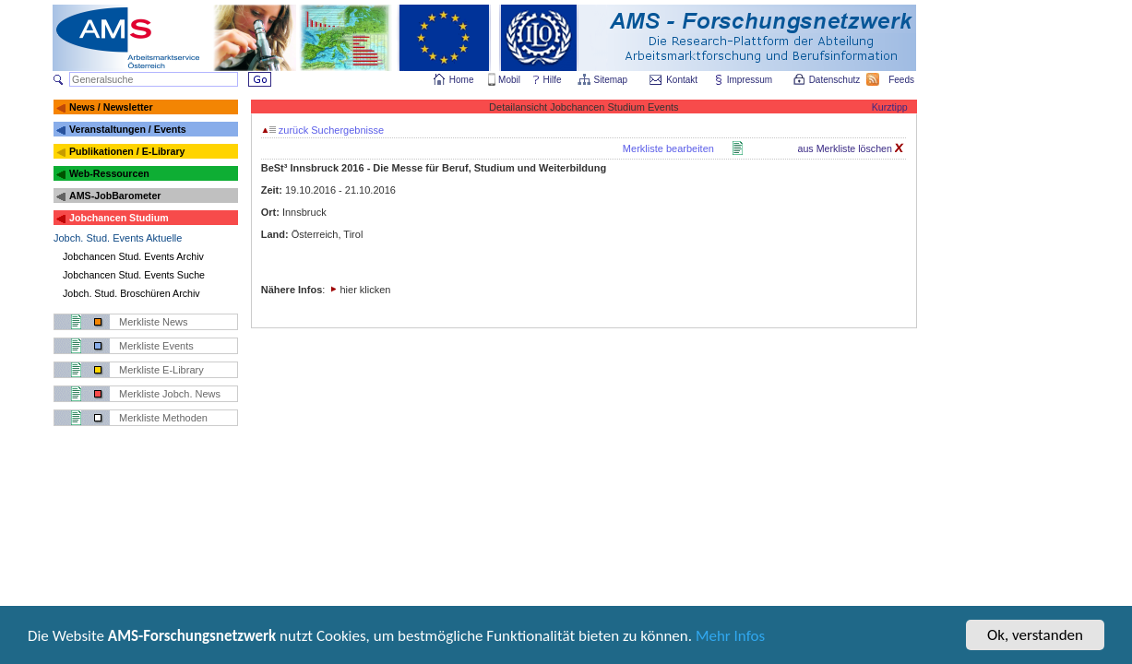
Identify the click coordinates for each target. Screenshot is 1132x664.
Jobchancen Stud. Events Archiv (133, 256)
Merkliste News (153, 321)
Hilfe (552, 80)
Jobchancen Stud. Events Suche (134, 274)
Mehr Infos (730, 636)
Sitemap (612, 80)
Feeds (902, 80)
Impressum (750, 80)
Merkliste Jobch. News (169, 393)
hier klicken (365, 289)
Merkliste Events (156, 345)
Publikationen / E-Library (127, 151)
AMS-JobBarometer (115, 195)
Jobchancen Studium (119, 217)
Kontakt (681, 80)
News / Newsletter (111, 107)
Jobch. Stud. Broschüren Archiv (131, 293)
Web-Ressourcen (109, 173)
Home (461, 80)
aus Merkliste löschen (851, 148)
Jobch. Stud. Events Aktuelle (118, 237)
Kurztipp (890, 107)
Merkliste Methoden (163, 417)
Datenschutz (836, 80)
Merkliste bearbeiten (668, 148)
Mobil (509, 80)
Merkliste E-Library (161, 369)
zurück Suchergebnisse (323, 130)
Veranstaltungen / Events (127, 129)
